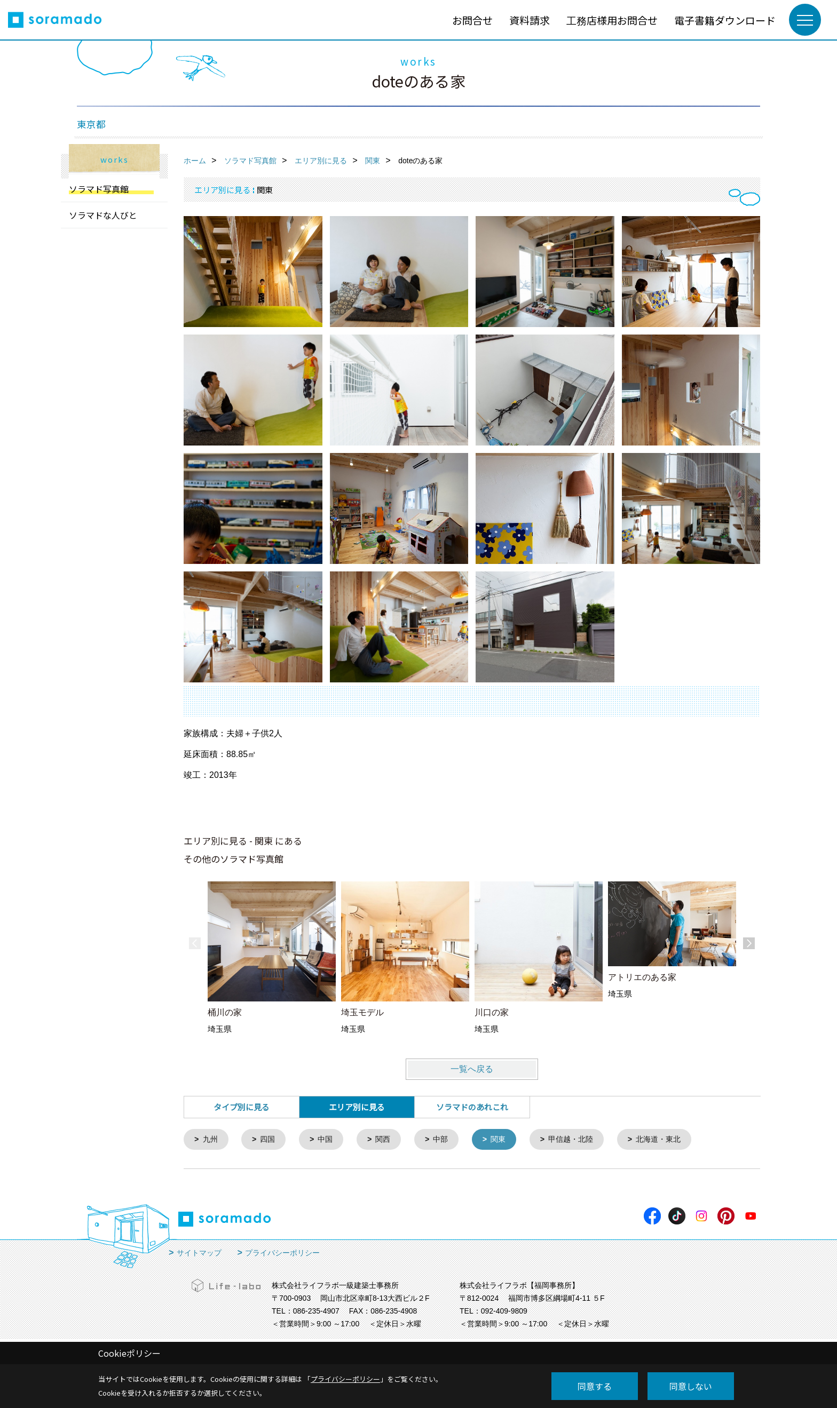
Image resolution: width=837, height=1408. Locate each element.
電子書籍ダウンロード (725, 20)
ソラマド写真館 (99, 188)
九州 (211, 1139)
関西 (389, 1139)
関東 (507, 1139)
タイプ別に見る (242, 1106)
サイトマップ (199, 1254)
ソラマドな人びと (103, 215)
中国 (329, 1139)
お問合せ (472, 20)
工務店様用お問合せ (612, 20)
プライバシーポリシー (282, 1254)
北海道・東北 (674, 1139)
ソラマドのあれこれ (472, 1106)
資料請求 (529, 20)
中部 (448, 1139)
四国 (270, 1139)
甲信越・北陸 (582, 1139)
